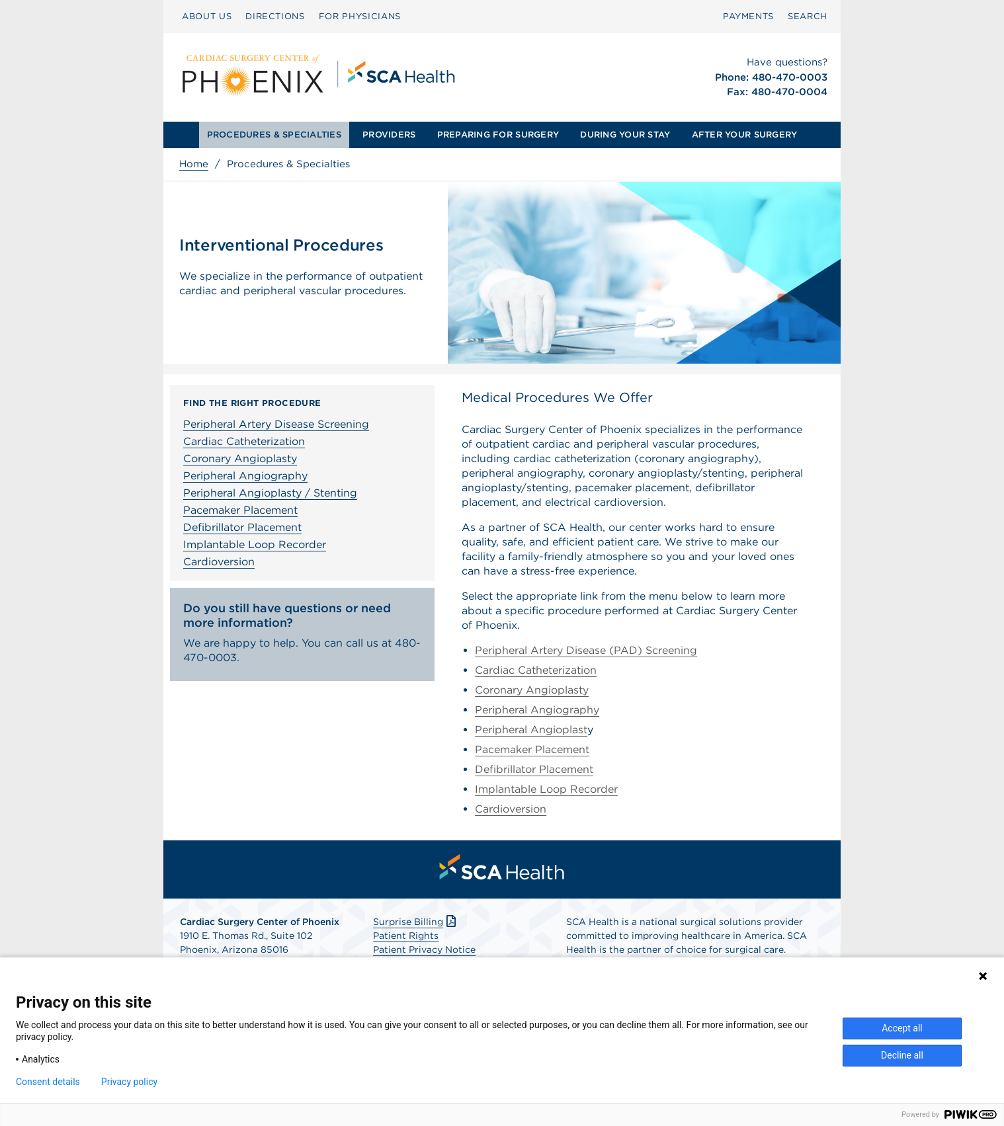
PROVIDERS (388, 135)
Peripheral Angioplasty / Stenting (270, 493)
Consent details (48, 1081)
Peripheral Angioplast (531, 729)
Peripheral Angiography (245, 475)
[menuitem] (207, 16)
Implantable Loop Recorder (254, 544)
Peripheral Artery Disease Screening (276, 424)
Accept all (902, 1028)
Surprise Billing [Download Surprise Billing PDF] (415, 921)
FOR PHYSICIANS (360, 16)
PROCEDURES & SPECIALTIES (274, 135)
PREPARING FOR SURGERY (498, 135)
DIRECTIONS (275, 16)
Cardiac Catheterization (244, 441)
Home (193, 164)
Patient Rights (406, 935)
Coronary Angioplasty (240, 458)
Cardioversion (219, 561)
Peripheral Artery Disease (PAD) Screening (586, 650)
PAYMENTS (748, 16)
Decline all (902, 1055)
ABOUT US (206, 16)
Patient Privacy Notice (424, 949)
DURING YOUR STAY (625, 135)
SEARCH (807, 16)
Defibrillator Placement (242, 527)
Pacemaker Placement (240, 510)
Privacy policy (129, 1081)
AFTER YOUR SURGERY (745, 135)
